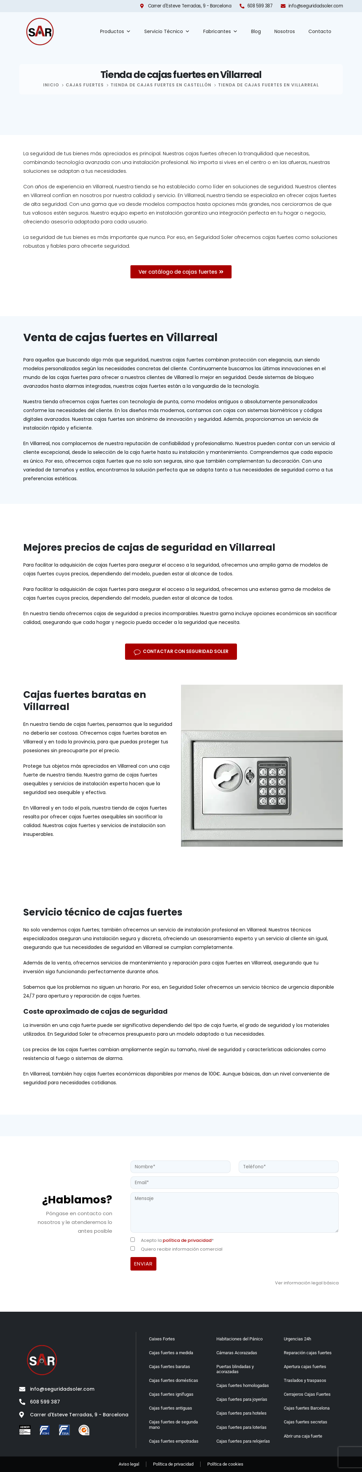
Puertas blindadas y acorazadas (235, 1369)
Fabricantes (220, 31)
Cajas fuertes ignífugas (171, 1394)
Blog (256, 31)
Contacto (319, 31)
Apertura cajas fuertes (305, 1366)
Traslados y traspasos (305, 1380)
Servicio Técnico (167, 31)
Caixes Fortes (162, 1338)
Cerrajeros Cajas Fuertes (307, 1394)
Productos (115, 31)
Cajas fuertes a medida (171, 1352)
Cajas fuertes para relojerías (243, 1441)
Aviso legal (129, 1464)
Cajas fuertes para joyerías (241, 1399)
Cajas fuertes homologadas (242, 1385)
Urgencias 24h (297, 1338)
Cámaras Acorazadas (236, 1352)
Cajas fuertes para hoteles (241, 1413)
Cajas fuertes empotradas (174, 1441)
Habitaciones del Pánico (239, 1338)
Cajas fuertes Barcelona (307, 1408)
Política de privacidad (173, 1464)
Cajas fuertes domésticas (173, 1380)
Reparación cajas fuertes (308, 1352)
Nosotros (284, 31)
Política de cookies (225, 1464)
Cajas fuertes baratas (169, 1366)
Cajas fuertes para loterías (241, 1427)
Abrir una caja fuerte (303, 1436)
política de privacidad (187, 1240)
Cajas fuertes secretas (305, 1421)
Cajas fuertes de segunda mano (173, 1424)
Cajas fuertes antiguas (170, 1408)
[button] (181, 652)
